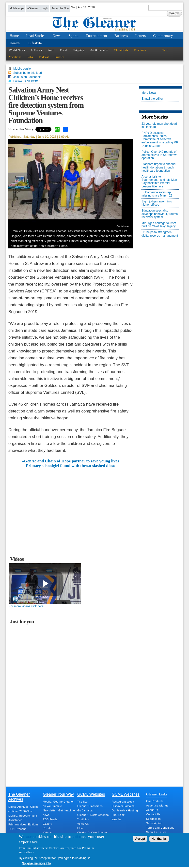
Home (14, 35)
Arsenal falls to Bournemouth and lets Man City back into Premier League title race (159, 181)
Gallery (47, 823)
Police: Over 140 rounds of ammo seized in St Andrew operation (159, 155)
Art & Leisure (99, 50)
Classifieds (121, 50)
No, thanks (159, 838)
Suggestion (153, 818)
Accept (140, 838)
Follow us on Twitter (26, 81)
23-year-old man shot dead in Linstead (159, 125)
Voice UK (83, 823)
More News (149, 92)
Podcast (44, 57)
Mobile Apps (17, 8)
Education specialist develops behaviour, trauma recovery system (160, 214)
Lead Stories (35, 35)
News (57, 35)
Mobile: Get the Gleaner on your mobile (58, 803)
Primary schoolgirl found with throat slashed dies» (70, 466)
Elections (140, 50)
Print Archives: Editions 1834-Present (23, 826)
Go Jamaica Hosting (125, 810)
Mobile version (22, 68)
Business (121, 35)
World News (17, 50)
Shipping (78, 50)
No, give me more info (36, 863)
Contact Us (153, 814)
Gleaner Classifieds (90, 806)
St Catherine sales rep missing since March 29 (157, 194)
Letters (140, 35)
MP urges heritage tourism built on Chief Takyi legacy (159, 225)
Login (45, 8)
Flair (164, 50)
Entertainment (96, 35)
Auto (51, 50)
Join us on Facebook (27, 77)
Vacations (15, 57)
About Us (152, 809)
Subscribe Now (60, 8)
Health (15, 43)
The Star (82, 801)
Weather (117, 819)
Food (63, 50)
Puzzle (47, 828)
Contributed (123, 226)
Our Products (154, 801)
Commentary (163, 35)
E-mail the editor (152, 98)
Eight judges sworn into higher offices (157, 203)
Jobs (30, 57)
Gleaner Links (156, 794)
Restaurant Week (123, 801)
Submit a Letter (156, 832)
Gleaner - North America (93, 814)
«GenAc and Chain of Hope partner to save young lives (70, 461)
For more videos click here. (26, 606)
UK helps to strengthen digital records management (160, 234)
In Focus (36, 50)
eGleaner (32, 8)
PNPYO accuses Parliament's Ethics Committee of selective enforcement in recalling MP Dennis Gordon (160, 139)
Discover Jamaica (123, 806)
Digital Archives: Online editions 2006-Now (23, 809)
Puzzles (59, 57)
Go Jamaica (85, 810)
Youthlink (83, 819)
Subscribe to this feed (27, 73)
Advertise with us (157, 805)
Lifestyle (35, 43)
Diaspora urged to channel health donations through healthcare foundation (159, 167)
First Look (118, 814)
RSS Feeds (50, 819)
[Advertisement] (70, 505)
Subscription (154, 823)
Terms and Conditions (160, 827)
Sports (73, 35)
